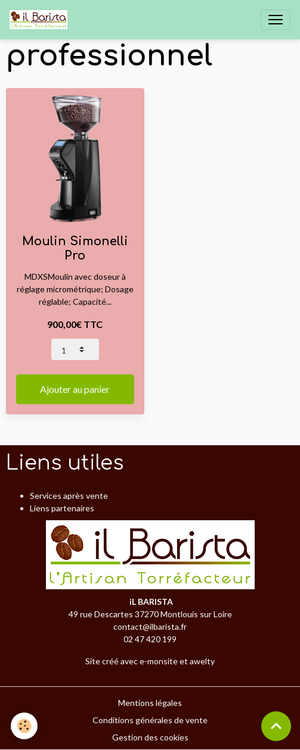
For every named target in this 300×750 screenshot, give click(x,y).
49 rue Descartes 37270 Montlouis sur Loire (150, 614)
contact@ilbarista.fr (150, 626)
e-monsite (159, 661)
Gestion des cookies (150, 737)
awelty (202, 661)
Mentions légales (150, 703)
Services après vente (69, 495)
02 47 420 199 (150, 639)
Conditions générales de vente (150, 720)
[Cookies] (24, 725)
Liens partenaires (62, 508)
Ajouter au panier (75, 389)
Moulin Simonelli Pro (75, 248)
